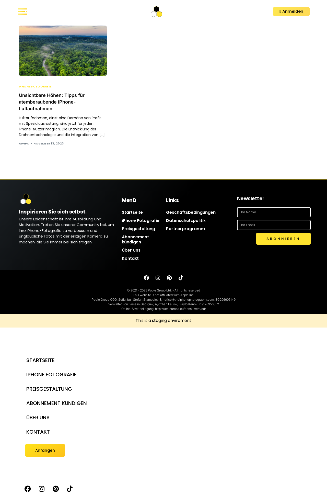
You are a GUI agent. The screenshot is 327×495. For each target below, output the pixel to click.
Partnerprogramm (185, 229)
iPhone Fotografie (35, 86)
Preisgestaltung (138, 229)
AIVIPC (24, 143)
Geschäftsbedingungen (191, 212)
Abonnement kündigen (135, 239)
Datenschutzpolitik (186, 220)
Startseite (132, 212)
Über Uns (131, 250)
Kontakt (130, 258)
